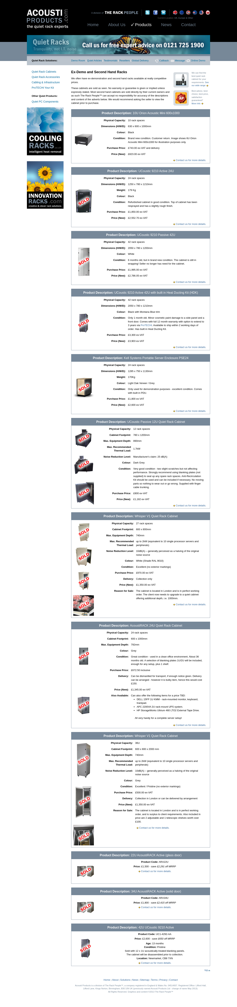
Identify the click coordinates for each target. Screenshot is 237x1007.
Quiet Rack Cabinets (44, 71)
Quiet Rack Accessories (46, 77)
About (115, 979)
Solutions (125, 979)
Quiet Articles (94, 60)
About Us (117, 24)
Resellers (124, 60)
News (166, 24)
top (207, 970)
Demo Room (78, 60)
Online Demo (195, 60)
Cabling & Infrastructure (46, 82)
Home (93, 24)
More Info (198, 103)
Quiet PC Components (45, 101)
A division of (98, 13)
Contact (188, 24)
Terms (154, 979)
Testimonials (111, 60)
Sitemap (144, 979)
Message (178, 60)
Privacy (163, 979)
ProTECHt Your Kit (43, 87)
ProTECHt (146, 325)
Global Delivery (140, 60)
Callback (162, 60)
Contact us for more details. (189, 160)
